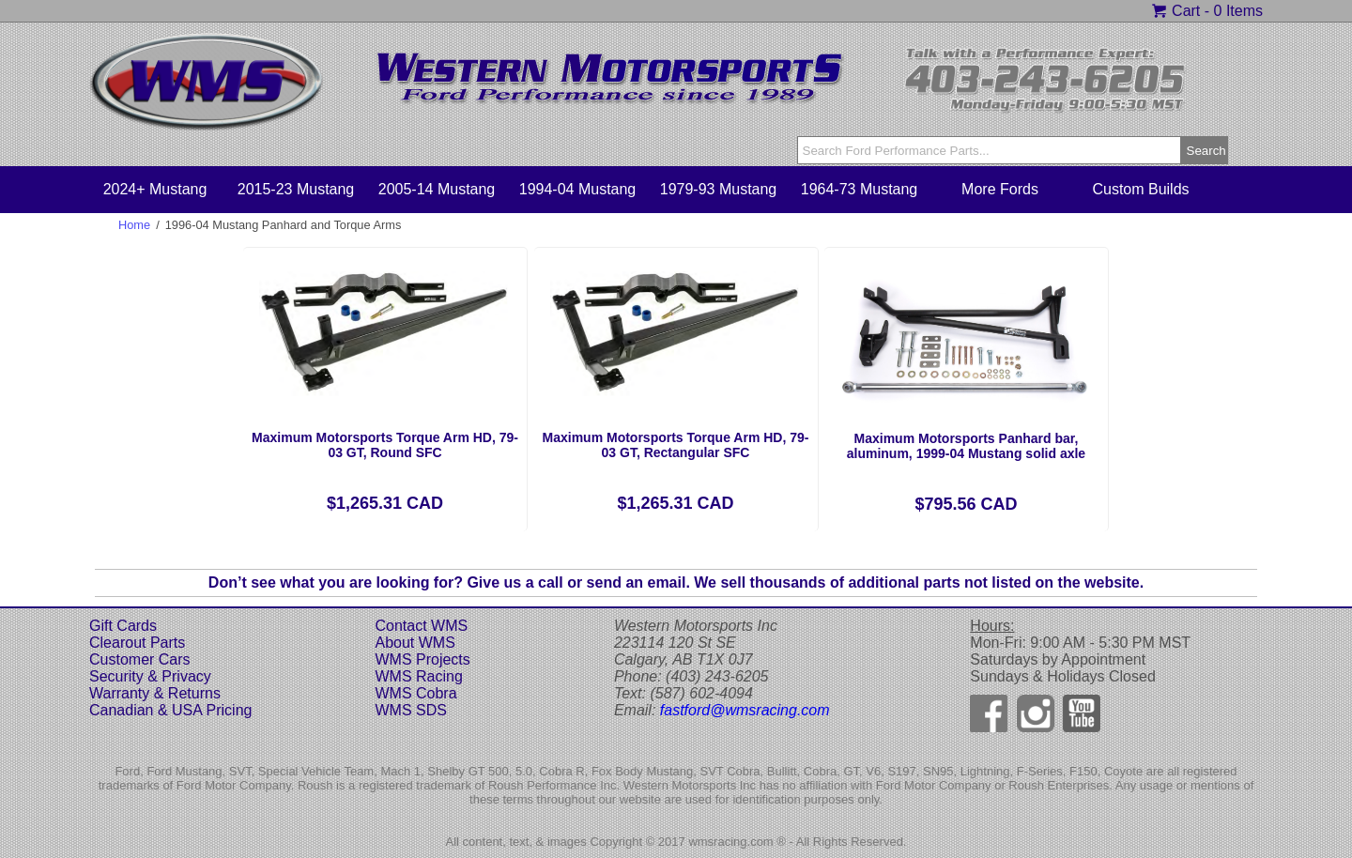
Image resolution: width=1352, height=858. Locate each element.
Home (134, 225)
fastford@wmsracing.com (745, 710)
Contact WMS (421, 626)
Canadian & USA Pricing (170, 710)
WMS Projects (422, 659)
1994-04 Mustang (578, 189)
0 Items (1238, 11)
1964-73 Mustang (859, 189)
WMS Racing (418, 676)
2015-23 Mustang (296, 189)
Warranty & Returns (155, 693)
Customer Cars (140, 659)
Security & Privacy (150, 676)
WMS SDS (410, 710)
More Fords (999, 189)
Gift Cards (123, 626)
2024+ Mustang (155, 189)
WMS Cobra (415, 693)
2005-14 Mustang (437, 189)
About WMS (414, 643)
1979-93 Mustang (718, 189)
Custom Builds (1140, 189)
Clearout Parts (137, 643)
